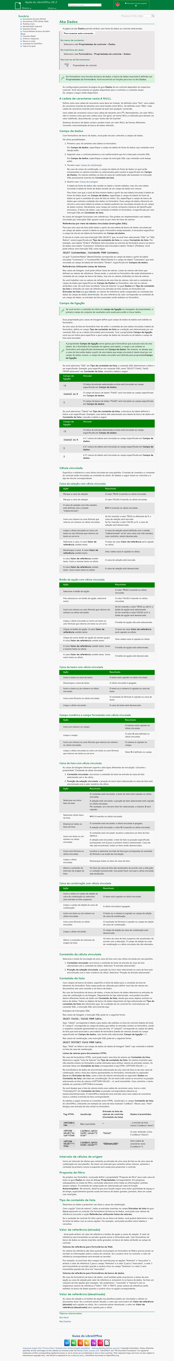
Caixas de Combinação (91, 165)
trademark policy (77, 1355)
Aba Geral (64, 1317)
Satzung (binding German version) (105, 1348)
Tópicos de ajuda (29, 46)
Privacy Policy (48, 1348)
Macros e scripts (29, 41)
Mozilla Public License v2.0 (88, 1350)
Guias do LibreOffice (87, 1336)
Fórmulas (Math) (29, 36)
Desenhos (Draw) (29, 29)
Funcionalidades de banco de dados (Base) (35, 32)
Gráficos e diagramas (31, 38)
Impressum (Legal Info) (32, 1348)
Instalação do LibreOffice (32, 43)
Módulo (25, 8)
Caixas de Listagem (89, 181)
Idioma (51, 8)
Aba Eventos (65, 1321)
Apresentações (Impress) (32, 26)
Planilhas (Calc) (29, 24)
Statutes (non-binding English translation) (73, 1348)
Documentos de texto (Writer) (34, 19)
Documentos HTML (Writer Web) (35, 21)
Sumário (23, 16)
